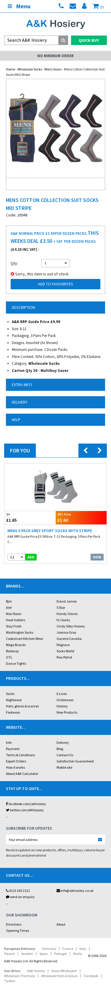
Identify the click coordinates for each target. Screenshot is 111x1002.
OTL (9, 657)
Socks (10, 693)
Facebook (91, 976)
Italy (82, 948)
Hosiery (62, 706)
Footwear (13, 712)
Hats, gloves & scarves (22, 706)
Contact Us (65, 755)
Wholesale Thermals (19, 976)
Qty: (14, 263)
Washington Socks (19, 632)
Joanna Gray (66, 632)
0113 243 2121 (18, 890)
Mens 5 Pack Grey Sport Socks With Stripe (49, 530)
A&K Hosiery (36, 971)
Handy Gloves (67, 613)
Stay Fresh (14, 626)
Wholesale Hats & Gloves (59, 976)
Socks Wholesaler (64, 971)
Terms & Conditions (20, 755)
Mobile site (64, 767)
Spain (43, 953)
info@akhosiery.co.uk (75, 890)
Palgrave (63, 645)
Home (10, 69)
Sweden (27, 953)
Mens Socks (53, 69)
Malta (77, 953)
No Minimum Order (55, 55)
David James (67, 601)
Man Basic (14, 613)
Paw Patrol (64, 657)
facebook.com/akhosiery (26, 804)
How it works (15, 767)
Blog (60, 748)
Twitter (9, 981)
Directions (13, 924)
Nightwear (14, 700)
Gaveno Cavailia (69, 638)
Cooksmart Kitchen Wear (24, 638)
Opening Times (17, 930)
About (61, 924)
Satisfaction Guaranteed (75, 761)
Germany (49, 948)
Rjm (9, 601)
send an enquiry (20, 897)
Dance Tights (16, 663)
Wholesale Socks (29, 69)
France (67, 948)
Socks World (65, 651)
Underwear (65, 700)
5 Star (61, 607)
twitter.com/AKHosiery (25, 810)
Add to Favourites (55, 284)
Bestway (12, 651)
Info (9, 742)
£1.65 (30, 517)
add (31, 557)
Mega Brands (16, 645)
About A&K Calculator (22, 773)
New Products (67, 712)
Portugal (60, 953)
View (97, 557)
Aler (9, 607)
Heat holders (15, 620)
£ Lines (62, 693)
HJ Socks (63, 620)
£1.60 (81, 517)
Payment (13, 748)
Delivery (63, 742)
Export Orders (16, 761)
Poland (9, 953)
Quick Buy (89, 40)
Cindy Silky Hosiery (71, 626)
